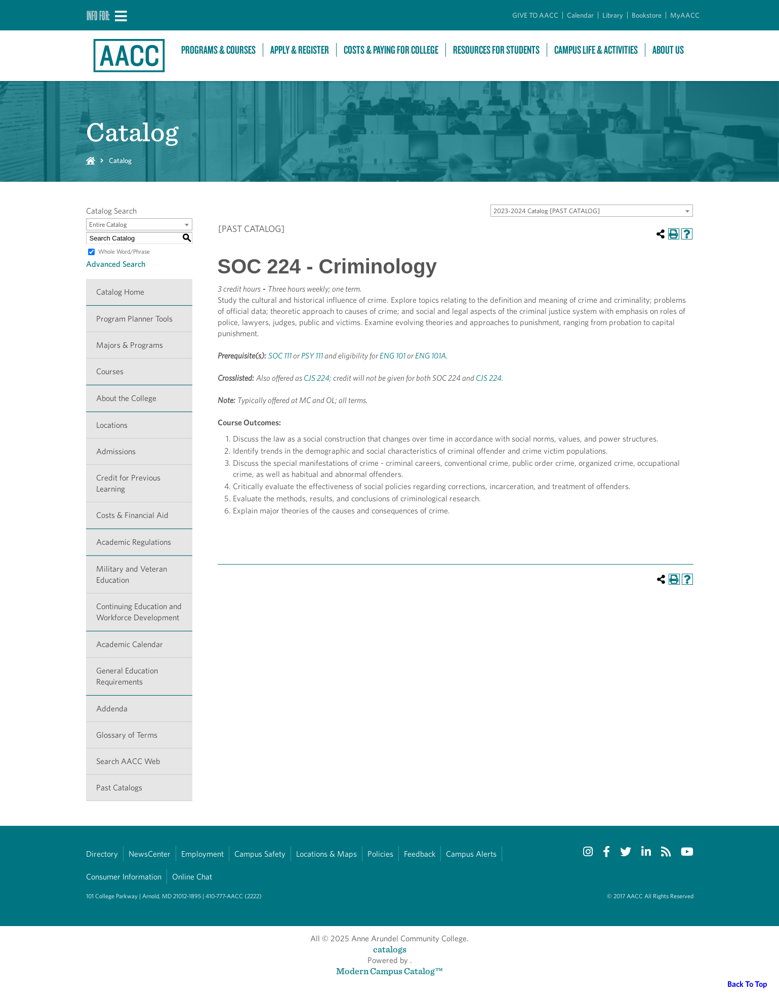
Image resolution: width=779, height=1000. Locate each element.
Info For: (98, 15)
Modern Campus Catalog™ (389, 971)
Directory (102, 854)
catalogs (389, 949)
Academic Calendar (129, 644)
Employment (202, 854)
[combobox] (591, 211)
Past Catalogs (119, 787)
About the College (126, 398)
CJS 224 (317, 378)
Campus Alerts (471, 854)
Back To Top (747, 984)
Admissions (116, 451)
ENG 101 (392, 356)
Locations (112, 425)
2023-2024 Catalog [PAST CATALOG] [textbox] (547, 211)
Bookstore (647, 15)
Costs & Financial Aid (132, 515)
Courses (110, 371)
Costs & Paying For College (391, 50)
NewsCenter (150, 854)
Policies (380, 854)
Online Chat (192, 877)
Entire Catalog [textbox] (108, 224)
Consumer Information (123, 877)
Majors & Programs (129, 345)
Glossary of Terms (126, 735)
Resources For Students (496, 50)
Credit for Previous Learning (128, 483)
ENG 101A (430, 356)
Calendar (580, 15)
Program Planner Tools (134, 319)
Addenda (112, 708)
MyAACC (685, 15)
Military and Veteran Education (131, 574)
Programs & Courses (218, 50)
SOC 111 (280, 356)
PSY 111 (312, 356)
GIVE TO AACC (535, 15)
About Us (668, 50)
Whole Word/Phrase (124, 251)
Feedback (419, 854)
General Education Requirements (127, 676)
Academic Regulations (133, 542)
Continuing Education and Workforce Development (139, 612)
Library (612, 15)
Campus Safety (259, 854)
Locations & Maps (326, 854)
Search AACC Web (128, 761)
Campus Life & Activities (596, 50)
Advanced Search (115, 264)
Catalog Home (120, 292)
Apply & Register (299, 50)
